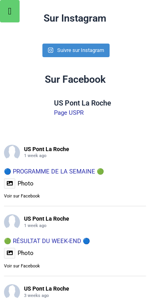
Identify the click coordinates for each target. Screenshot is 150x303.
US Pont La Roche (46, 149)
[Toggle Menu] (10, 11)
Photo (19, 183)
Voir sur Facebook (22, 196)
